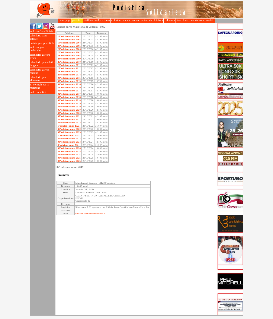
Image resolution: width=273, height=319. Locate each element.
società (126, 20)
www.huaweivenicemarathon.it (90, 213)
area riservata (197, 20)
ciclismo (105, 20)
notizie (135, 20)
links (185, 20)
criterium (116, 20)
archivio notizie (42, 92)
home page (64, 20)
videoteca (169, 20)
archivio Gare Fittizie (42, 31)
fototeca (158, 20)
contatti (210, 20)
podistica (77, 20)
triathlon (88, 20)
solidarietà (146, 20)
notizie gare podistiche (42, 43)
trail (97, 20)
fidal (179, 20)
